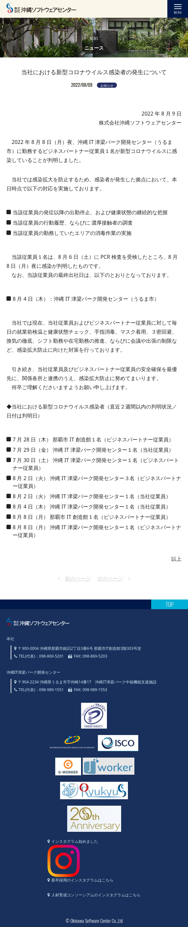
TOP (170, 604)
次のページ (110, 578)
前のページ (78, 578)
